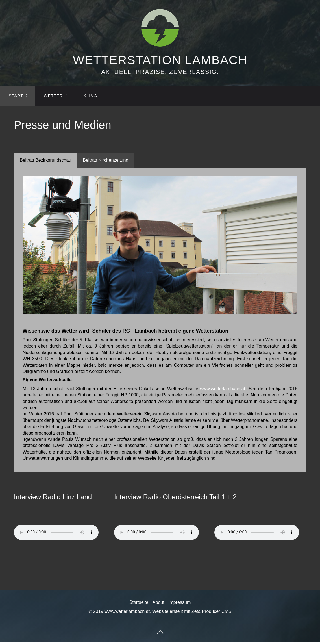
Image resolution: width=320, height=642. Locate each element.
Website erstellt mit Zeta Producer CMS (192, 611)
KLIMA (90, 96)
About (158, 602)
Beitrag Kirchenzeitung (105, 160)
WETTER (53, 96)
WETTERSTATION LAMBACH (160, 60)
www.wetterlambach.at (222, 388)
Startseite (139, 602)
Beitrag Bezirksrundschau (45, 160)
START (16, 96)
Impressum (179, 602)
